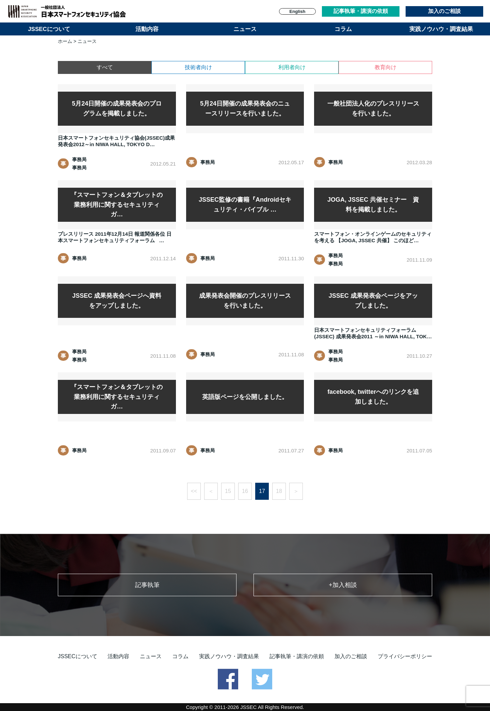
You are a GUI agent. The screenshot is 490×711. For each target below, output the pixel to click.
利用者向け (292, 67)
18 (279, 491)
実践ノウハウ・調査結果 (441, 29)
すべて (105, 67)
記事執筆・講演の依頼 (360, 11)
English (298, 11)
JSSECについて (49, 29)
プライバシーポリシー (405, 656)
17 (262, 491)
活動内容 (147, 29)
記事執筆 (147, 585)
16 (245, 491)
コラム (343, 29)
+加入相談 (343, 585)
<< (194, 491)
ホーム (65, 41)
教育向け (385, 67)
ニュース (245, 29)
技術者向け (198, 67)
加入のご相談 (444, 11)
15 (228, 491)
